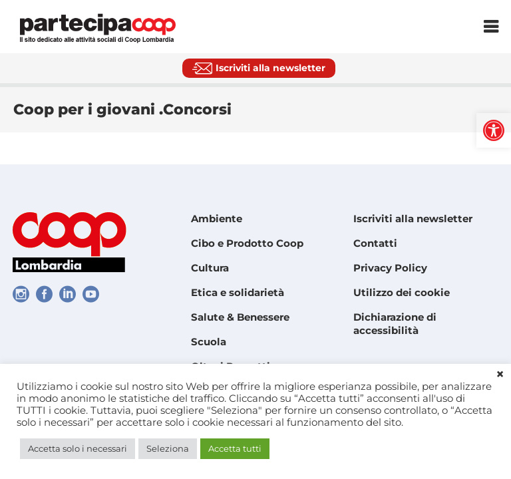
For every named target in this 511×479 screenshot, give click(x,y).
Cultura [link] (210, 267)
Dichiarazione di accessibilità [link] (394, 324)
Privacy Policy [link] (390, 267)
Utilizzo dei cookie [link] (401, 292)
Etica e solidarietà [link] (237, 292)
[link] (493, 130)
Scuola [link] (208, 341)
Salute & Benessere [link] (240, 317)
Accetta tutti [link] (234, 448)
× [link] (500, 374)
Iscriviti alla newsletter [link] (412, 218)
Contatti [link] (375, 243)
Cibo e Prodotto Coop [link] (247, 243)
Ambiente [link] (216, 218)
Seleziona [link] (167, 448)
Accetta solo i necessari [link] (77, 448)
